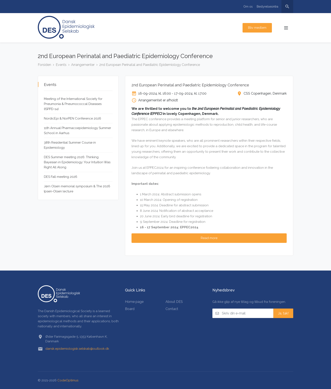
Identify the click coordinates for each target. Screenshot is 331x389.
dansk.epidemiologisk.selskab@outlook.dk (77, 349)
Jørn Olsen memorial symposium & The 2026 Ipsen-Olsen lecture (77, 188)
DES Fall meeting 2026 (60, 177)
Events (61, 65)
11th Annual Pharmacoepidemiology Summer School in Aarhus (77, 130)
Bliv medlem (257, 28)
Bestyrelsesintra (267, 6)
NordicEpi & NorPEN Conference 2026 (72, 118)
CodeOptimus (67, 380)
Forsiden (44, 65)
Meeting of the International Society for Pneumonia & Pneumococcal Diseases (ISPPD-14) (73, 104)
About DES (174, 302)
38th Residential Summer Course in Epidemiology (70, 145)
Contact (172, 309)
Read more (209, 238)
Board (129, 309)
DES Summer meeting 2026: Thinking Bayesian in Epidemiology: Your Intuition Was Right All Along (77, 162)
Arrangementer (83, 65)
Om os (248, 6)
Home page (134, 302)
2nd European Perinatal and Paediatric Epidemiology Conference (149, 65)
